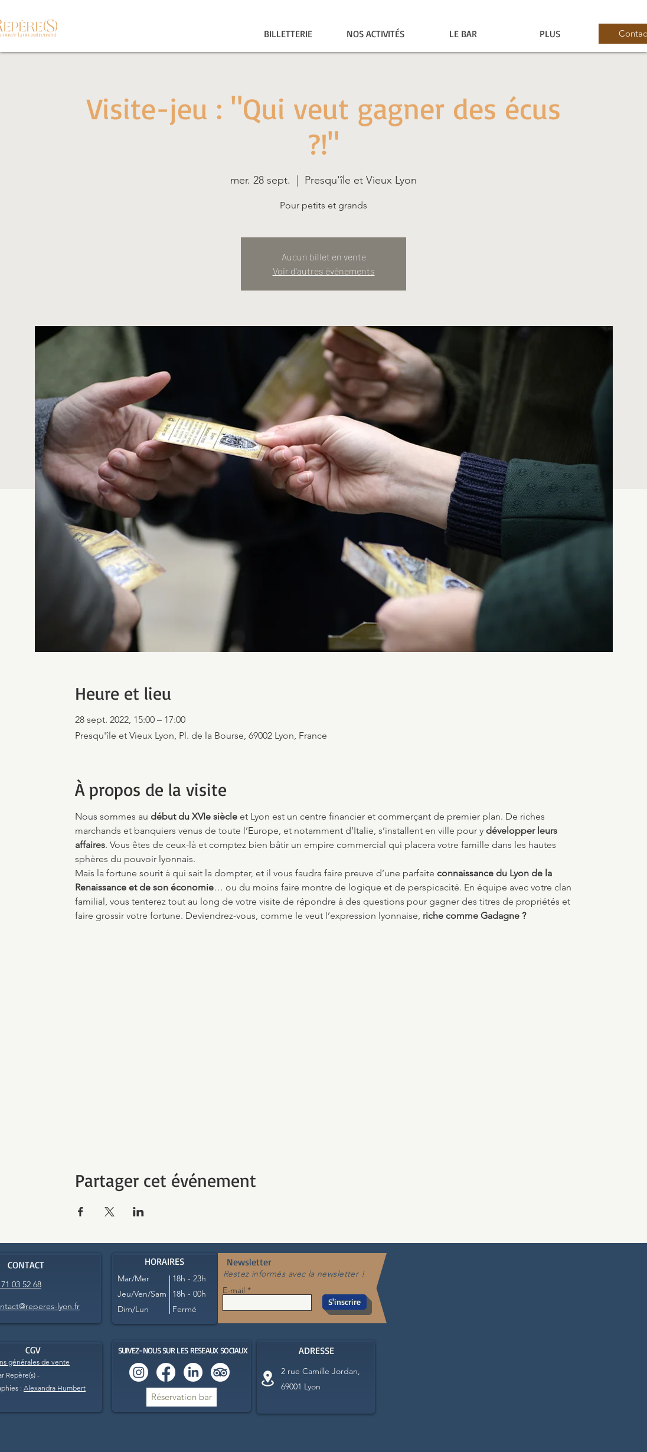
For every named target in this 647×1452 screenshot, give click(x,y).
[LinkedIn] (193, 1372)
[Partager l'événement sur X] (109, 1211)
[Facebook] (165, 1372)
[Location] (267, 1378)
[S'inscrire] (344, 1302)
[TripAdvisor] (220, 1372)
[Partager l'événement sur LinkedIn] (138, 1211)
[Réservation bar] (181, 1397)
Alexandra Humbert (55, 1388)
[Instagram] (138, 1372)
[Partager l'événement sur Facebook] (80, 1211)
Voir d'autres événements (324, 270)
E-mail (234, 1290)
